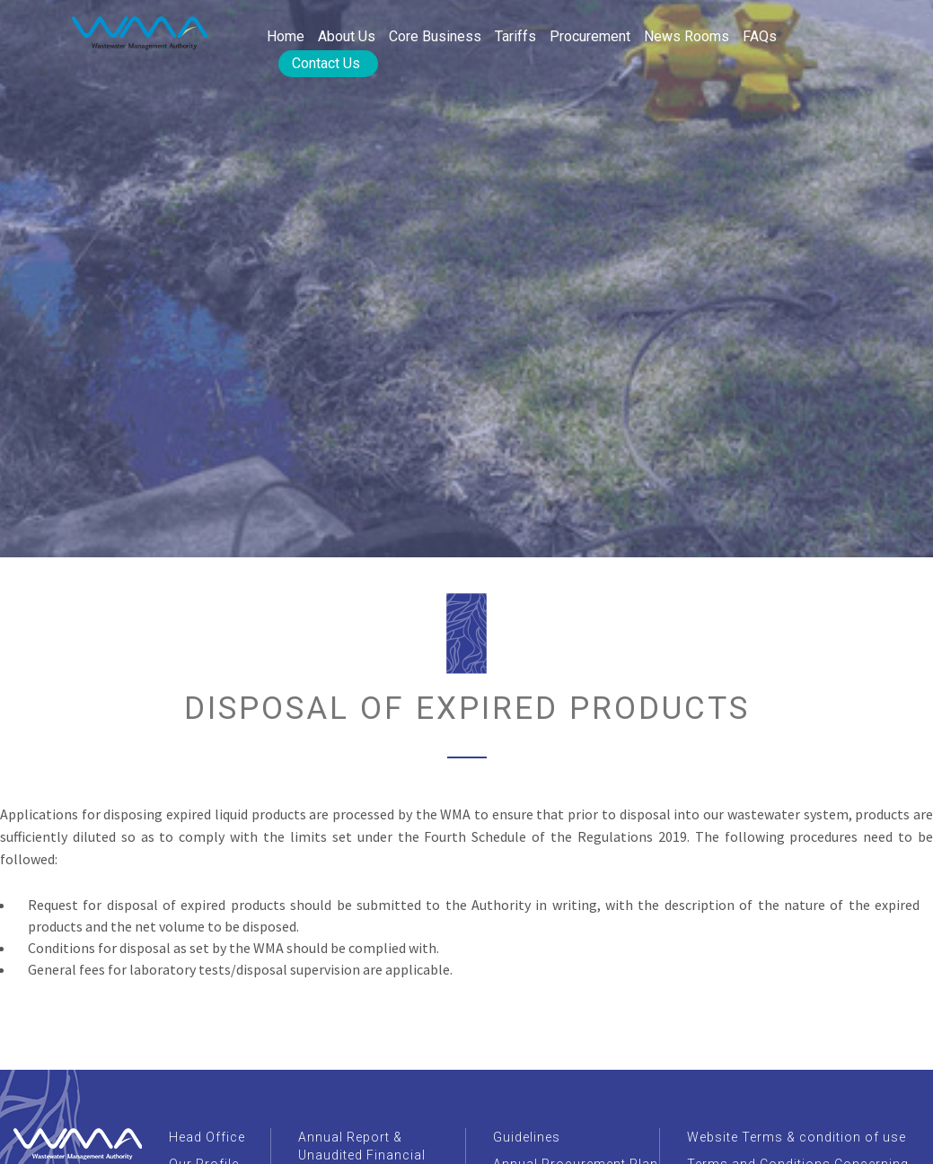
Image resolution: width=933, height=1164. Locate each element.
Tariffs (515, 36)
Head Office (207, 1137)
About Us (346, 36)
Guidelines (526, 1137)
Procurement (590, 36)
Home (285, 36)
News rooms (686, 36)
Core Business (435, 36)
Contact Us (326, 63)
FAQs (760, 36)
